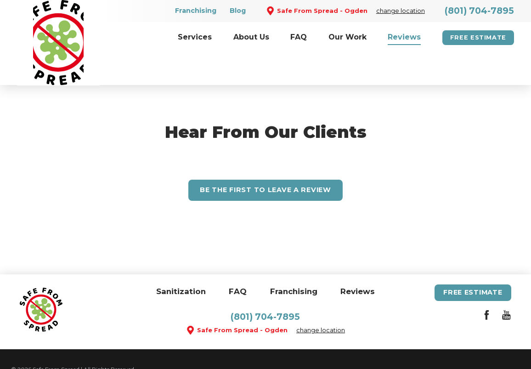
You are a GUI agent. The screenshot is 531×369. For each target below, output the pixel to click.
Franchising (195, 10)
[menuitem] (195, 37)
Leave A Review (265, 158)
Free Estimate (478, 37)
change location (400, 10)
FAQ (238, 259)
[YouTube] (506, 285)
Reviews (357, 259)
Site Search (25, 348)
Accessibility (103, 348)
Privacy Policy (150, 348)
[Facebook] (486, 285)
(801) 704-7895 (479, 10)
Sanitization (181, 259)
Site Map (63, 348)
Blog (238, 10)
